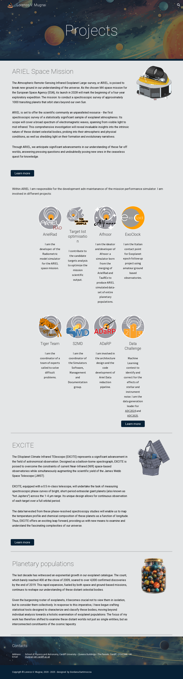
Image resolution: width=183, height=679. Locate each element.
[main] (91, 30)
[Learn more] (22, 173)
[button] (178, 5)
